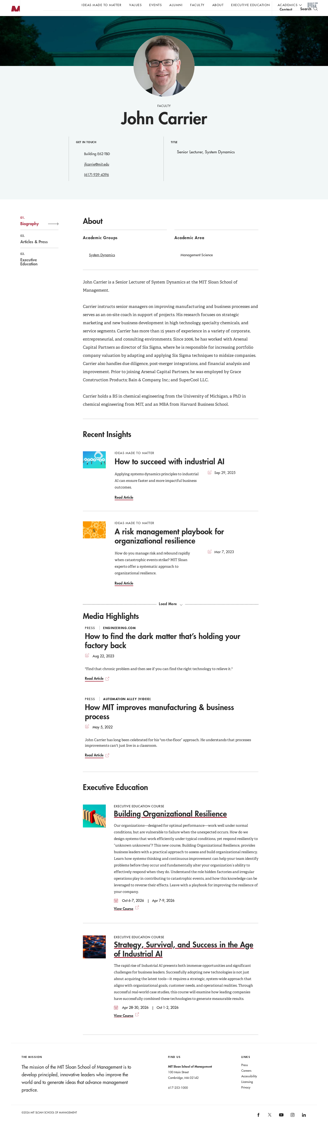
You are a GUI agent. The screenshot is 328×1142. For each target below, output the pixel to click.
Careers (246, 1081)
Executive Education (250, 5)
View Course (123, 918)
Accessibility (249, 1086)
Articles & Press (34, 249)
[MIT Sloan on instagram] (292, 1126)
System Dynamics (102, 265)
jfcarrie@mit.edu (96, 174)
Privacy (245, 1097)
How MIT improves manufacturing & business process (159, 721)
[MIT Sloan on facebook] (258, 1126)
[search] (309, 18)
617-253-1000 (178, 1098)
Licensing (247, 1092)
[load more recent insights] (170, 614)
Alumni (176, 5)
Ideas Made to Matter (102, 5)
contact (286, 18)
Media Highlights (111, 626)
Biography (34, 231)
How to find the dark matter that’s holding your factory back (162, 650)
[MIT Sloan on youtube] (280, 1128)
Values (135, 5)
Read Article (124, 507)
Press (244, 1075)
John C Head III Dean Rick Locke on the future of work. (140, 18)
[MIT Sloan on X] (269, 1126)
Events (155, 5)
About (218, 5)
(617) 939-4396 (96, 185)
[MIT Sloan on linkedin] (303, 1126)
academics (288, 5)
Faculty (197, 5)
